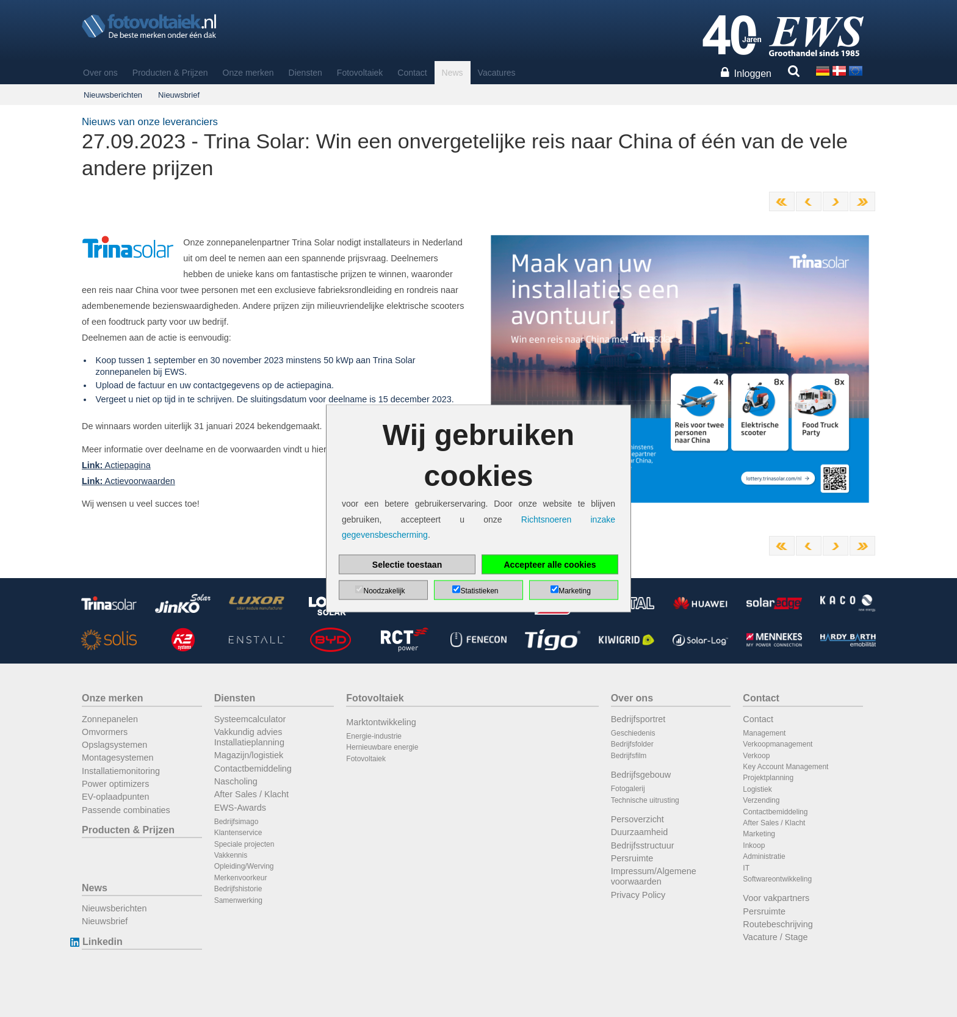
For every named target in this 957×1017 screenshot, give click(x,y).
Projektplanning (768, 777)
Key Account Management (785, 766)
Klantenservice (238, 832)
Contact (412, 73)
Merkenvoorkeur (240, 878)
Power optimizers (115, 784)
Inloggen (752, 73)
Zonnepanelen (110, 719)
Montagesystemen (118, 757)
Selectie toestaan (407, 564)
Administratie (764, 856)
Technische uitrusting (645, 800)
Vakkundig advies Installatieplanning (249, 737)
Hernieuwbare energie (382, 747)
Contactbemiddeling (253, 768)
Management (764, 733)
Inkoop (754, 845)
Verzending (761, 800)
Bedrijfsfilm (629, 755)
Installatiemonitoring (121, 771)
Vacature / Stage (775, 937)
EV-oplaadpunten (115, 797)
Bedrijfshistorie (238, 889)
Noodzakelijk (384, 590)
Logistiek (757, 789)
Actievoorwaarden (128, 481)
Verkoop (756, 755)
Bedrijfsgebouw (641, 775)
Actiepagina (116, 465)
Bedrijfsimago (236, 821)
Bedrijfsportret (638, 719)
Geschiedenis (633, 733)
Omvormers (105, 732)
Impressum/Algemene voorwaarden (653, 876)
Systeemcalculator (250, 719)
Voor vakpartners (776, 898)
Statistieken (479, 590)
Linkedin (102, 941)
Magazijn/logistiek (249, 755)
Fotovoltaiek (360, 73)
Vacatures (497, 73)
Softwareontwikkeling (777, 879)
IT (746, 868)
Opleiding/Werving (244, 866)
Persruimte (632, 858)
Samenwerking (238, 900)
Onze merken (248, 73)
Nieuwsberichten (113, 95)
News (452, 73)
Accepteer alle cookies (550, 564)
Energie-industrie (374, 736)
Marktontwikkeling (381, 722)
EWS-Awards (240, 808)
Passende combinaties (126, 810)
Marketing (759, 834)
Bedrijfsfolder (632, 744)
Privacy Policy (638, 895)
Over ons (100, 73)
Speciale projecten (244, 844)
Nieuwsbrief (179, 95)
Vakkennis (230, 855)
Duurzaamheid (639, 832)
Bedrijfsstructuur (642, 845)
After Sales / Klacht (251, 794)
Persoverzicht (637, 819)
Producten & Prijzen (170, 73)
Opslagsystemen (114, 745)
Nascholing (236, 781)
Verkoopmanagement (777, 744)
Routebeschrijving (777, 924)
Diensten (305, 73)
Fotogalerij (628, 788)
